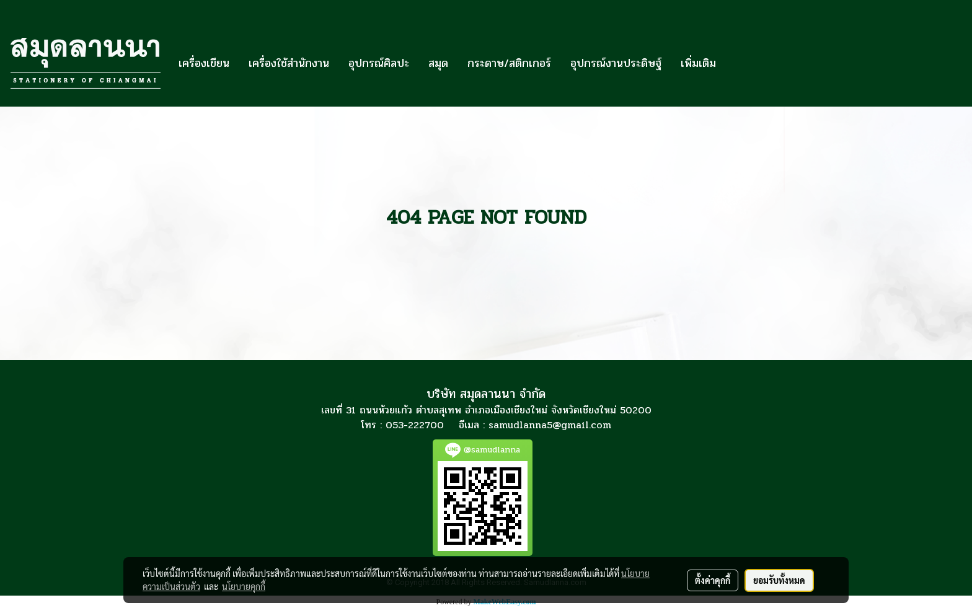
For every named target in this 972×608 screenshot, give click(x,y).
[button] (736, 63)
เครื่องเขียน (204, 63)
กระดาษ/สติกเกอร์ (509, 63)
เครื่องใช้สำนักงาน (289, 63)
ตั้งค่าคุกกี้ (712, 580)
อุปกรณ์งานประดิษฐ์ (615, 63)
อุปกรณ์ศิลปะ (378, 63)
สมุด (438, 63)
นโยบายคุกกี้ (243, 586)
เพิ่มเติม (698, 63)
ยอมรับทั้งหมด (779, 580)
